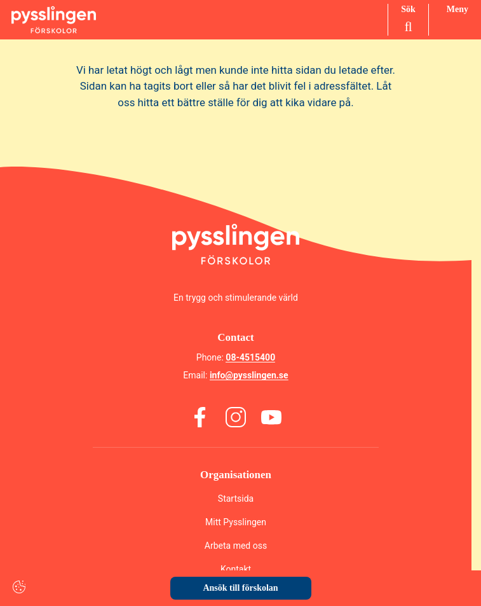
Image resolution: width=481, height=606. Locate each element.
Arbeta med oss (236, 546)
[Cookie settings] (19, 587)
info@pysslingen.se (249, 375)
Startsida (236, 498)
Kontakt (235, 569)
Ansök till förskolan (240, 588)
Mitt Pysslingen (235, 522)
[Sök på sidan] (408, 20)
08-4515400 (250, 357)
